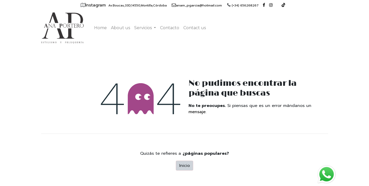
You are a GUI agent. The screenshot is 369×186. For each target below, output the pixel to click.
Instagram (96, 5)
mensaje (197, 112)
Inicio (184, 165)
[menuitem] (100, 28)
